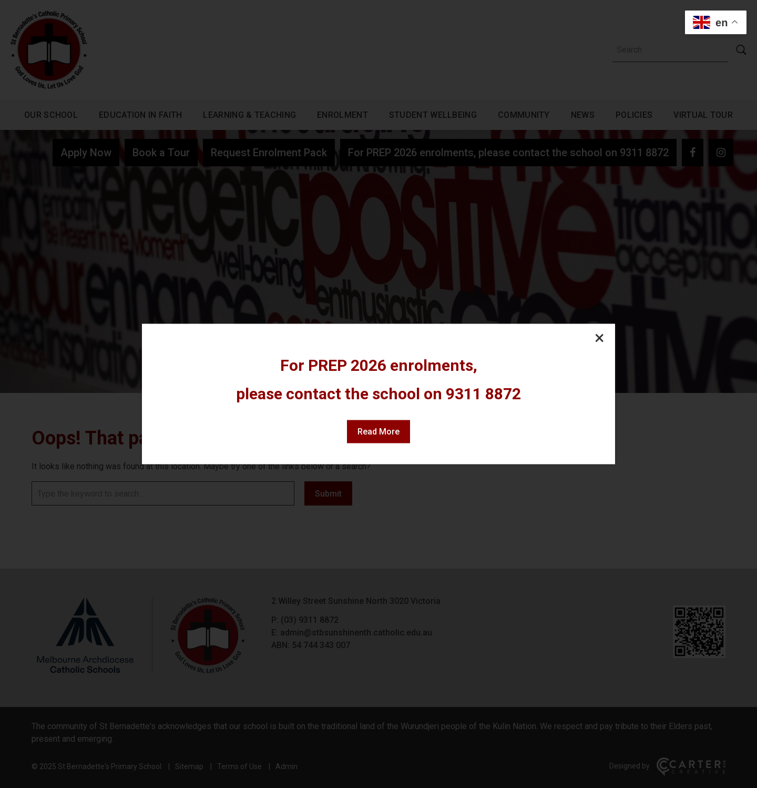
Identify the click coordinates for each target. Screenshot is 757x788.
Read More (378, 432)
